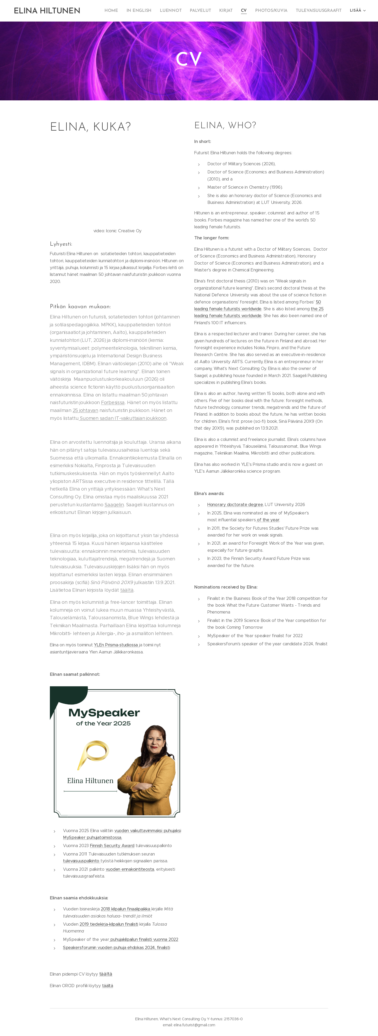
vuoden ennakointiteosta (130, 869)
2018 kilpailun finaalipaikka (126, 908)
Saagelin (114, 505)
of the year (268, 519)
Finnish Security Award (112, 845)
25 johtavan (85, 410)
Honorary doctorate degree (235, 504)
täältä (126, 590)
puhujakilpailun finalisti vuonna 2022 (143, 939)
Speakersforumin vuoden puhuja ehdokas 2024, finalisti (116, 947)
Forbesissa (113, 402)
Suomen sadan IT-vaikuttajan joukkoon (122, 418)
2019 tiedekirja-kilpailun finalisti (109, 924)
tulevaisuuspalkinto (82, 860)
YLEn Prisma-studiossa (116, 644)
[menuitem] (120, 10)
